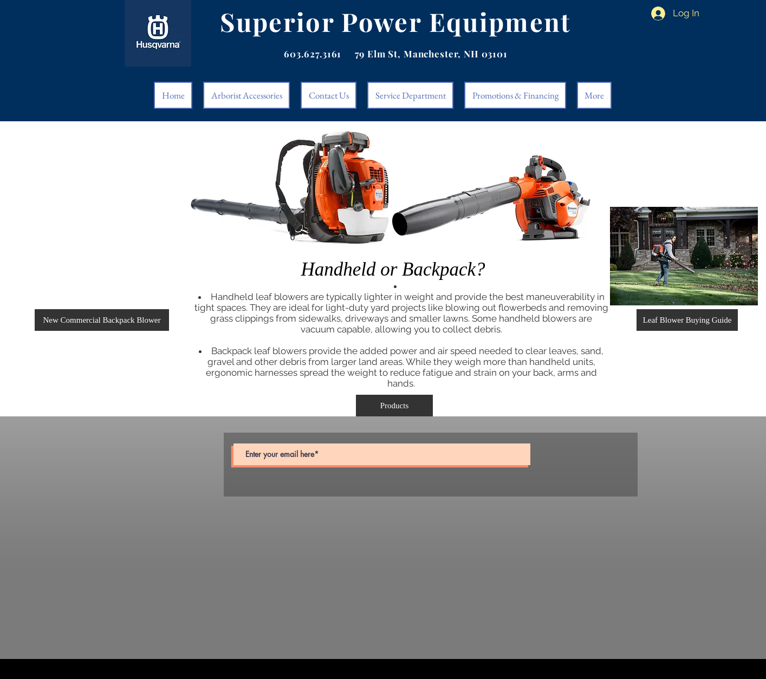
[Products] (394, 405)
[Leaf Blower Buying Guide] (687, 320)
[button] (102, 320)
